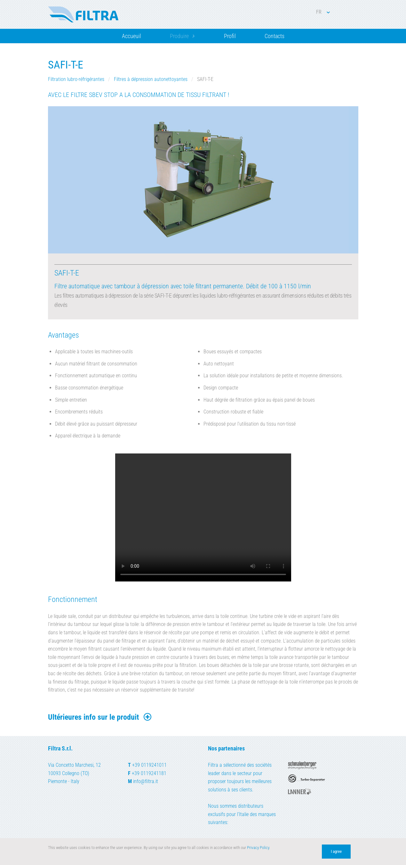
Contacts (274, 36)
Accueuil (131, 36)
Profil (230, 36)
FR (323, 12)
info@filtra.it (145, 781)
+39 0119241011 (149, 765)
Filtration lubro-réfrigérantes (77, 79)
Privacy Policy (258, 847)
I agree (336, 851)
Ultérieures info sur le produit (100, 717)
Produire (179, 36)
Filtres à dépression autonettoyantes (151, 79)
